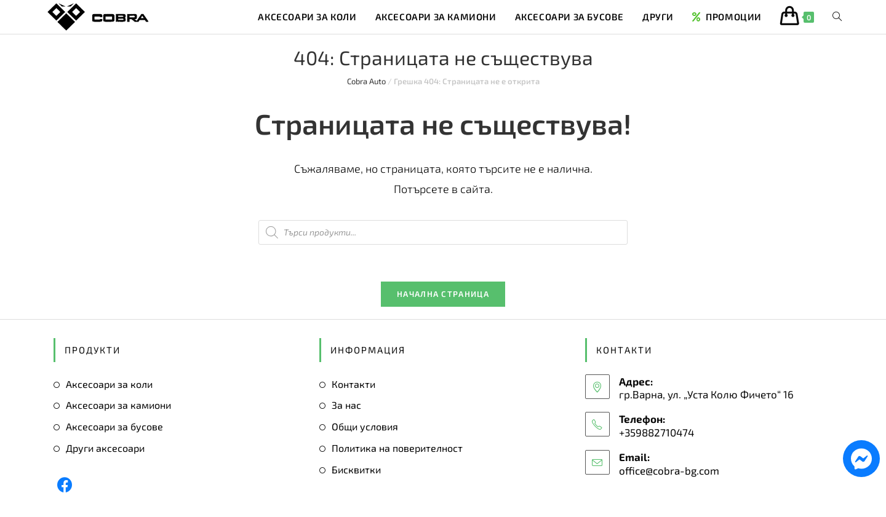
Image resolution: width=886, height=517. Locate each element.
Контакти (353, 384)
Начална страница (443, 294)
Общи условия (365, 427)
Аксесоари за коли (109, 384)
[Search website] (837, 17)
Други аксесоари (105, 448)
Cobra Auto (366, 81)
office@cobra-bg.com (669, 470)
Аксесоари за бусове (114, 427)
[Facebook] (65, 485)
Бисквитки (356, 469)
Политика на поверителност (397, 448)
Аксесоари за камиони (118, 405)
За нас (346, 405)
